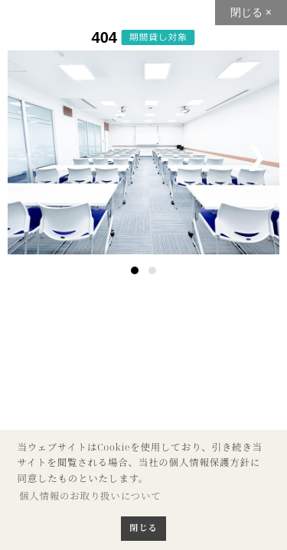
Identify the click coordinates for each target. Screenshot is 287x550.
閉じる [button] (143, 527)
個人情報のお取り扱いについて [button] (90, 496)
